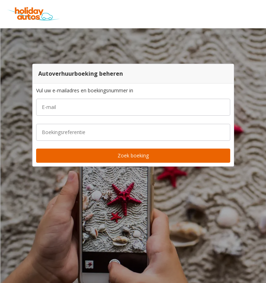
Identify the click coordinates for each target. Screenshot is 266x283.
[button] (258, 14)
